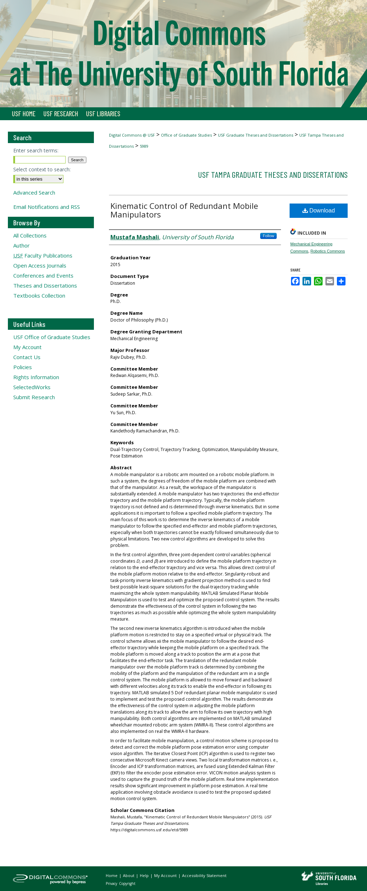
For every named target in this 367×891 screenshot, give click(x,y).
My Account (27, 347)
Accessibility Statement (204, 875)
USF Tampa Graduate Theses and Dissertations (273, 174)
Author (21, 245)
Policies (22, 367)
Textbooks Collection (39, 295)
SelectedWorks (32, 387)
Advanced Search (34, 192)
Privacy (112, 883)
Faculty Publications (42, 255)
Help (145, 875)
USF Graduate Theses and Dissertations (255, 135)
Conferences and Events (43, 275)
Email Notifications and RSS (46, 206)
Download (318, 210)
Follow (268, 236)
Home (112, 875)
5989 (144, 146)
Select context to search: (42, 169)
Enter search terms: (35, 150)
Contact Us (26, 357)
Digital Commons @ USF (132, 135)
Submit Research (34, 397)
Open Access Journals (39, 265)
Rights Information (36, 377)
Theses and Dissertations (45, 285)
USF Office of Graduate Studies (51, 337)
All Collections (30, 235)
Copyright (127, 883)
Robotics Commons (327, 251)
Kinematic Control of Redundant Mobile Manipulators (184, 210)
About (129, 875)
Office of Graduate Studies (186, 135)
